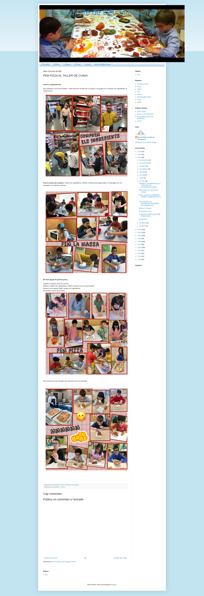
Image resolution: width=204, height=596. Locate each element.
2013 (139, 256)
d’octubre (142, 166)
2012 (139, 259)
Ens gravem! (143, 219)
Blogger (114, 585)
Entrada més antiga (120, 558)
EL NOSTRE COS (145, 211)
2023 (139, 157)
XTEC (139, 121)
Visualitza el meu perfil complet (145, 142)
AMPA (139, 102)
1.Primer (56, 64)
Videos (139, 94)
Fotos (139, 87)
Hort (138, 92)
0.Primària (45, 64)
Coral (139, 100)
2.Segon (67, 64)
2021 (139, 232)
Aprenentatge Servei (102, 64)
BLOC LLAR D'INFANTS (145, 114)
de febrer (142, 223)
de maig (142, 175)
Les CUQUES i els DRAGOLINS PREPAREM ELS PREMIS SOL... (149, 203)
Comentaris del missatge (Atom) (65, 562)
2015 (139, 250)
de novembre (144, 163)
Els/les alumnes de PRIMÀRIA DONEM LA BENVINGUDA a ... (150, 197)
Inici (85, 558)
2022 (139, 230)
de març (142, 181)
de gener (142, 226)
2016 (139, 247)
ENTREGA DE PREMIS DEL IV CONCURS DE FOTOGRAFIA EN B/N (150, 185)
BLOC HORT (141, 111)
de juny (142, 172)
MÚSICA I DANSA (145, 208)
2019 (139, 238)
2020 (139, 236)
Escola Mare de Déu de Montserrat (146, 138)
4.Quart (87, 64)
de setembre (143, 169)
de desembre (144, 160)
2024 (139, 154)
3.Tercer (77, 64)
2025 (139, 151)
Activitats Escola (142, 84)
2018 (139, 242)
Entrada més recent (50, 558)
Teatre (139, 89)
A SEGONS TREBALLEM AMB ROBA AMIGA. (149, 215)
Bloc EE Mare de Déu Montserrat (99, 12)
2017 (139, 244)
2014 (139, 253)
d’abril (141, 178)
